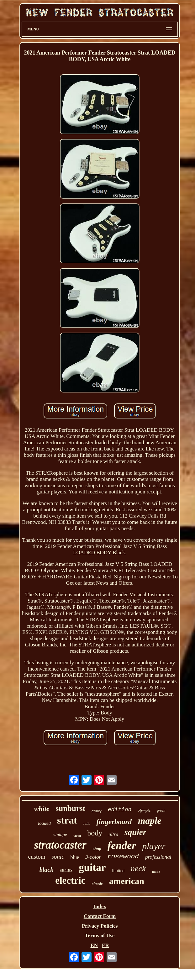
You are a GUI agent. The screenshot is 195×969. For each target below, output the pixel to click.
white (42, 809)
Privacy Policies (100, 926)
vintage (60, 834)
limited (118, 870)
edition (120, 810)
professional (158, 857)
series (66, 870)
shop (97, 848)
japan (77, 835)
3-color (93, 857)
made (156, 871)
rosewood (123, 856)
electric (70, 880)
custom (36, 856)
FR (105, 945)
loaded (44, 823)
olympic (144, 810)
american (126, 881)
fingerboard (113, 822)
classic (97, 883)
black (46, 869)
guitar (92, 867)
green (161, 810)
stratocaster (60, 845)
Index (99, 906)
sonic (57, 856)
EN (94, 945)
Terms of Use (100, 936)
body (94, 833)
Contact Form (100, 916)
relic (86, 823)
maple (149, 820)
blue (75, 857)
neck (138, 868)
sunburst (71, 808)
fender (122, 845)
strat (67, 820)
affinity (97, 811)
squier (135, 832)
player (154, 846)
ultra (113, 834)
